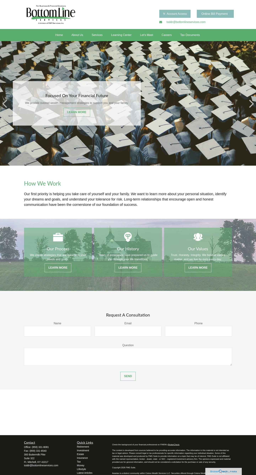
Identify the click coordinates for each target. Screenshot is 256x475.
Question (128, 345)
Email (128, 323)
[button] (59, 35)
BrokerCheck (173, 445)
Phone (198, 323)
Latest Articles (84, 472)
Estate (80, 454)
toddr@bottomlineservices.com (41, 465)
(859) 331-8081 (40, 447)
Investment (83, 450)
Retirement (83, 446)
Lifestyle (81, 469)
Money (80, 465)
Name (57, 323)
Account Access (175, 13)
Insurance (82, 457)
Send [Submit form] (128, 376)
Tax (79, 461)
